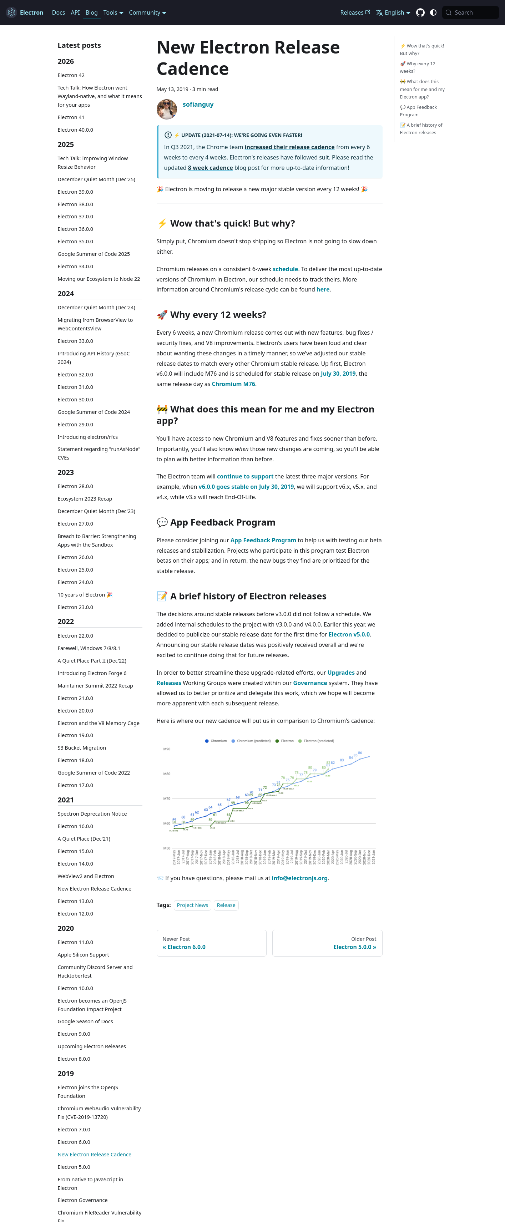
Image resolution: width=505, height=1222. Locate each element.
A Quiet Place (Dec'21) (84, 838)
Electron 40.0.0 (76, 129)
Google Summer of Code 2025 (94, 253)
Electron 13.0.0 (76, 901)
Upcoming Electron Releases (92, 1046)
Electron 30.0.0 (76, 399)
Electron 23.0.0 (76, 607)
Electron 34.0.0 (76, 266)
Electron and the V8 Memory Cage (99, 723)
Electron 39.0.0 (76, 191)
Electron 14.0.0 (76, 863)
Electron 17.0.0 (76, 785)
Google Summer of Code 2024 (94, 412)
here (323, 289)
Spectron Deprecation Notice (92, 813)
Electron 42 (71, 75)
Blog (92, 12)
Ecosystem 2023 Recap (85, 498)
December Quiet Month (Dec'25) (96, 179)
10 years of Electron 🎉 (85, 594)
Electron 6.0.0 (74, 1142)
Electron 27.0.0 (76, 523)
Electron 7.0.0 (74, 1129)
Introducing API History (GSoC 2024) (94, 357)
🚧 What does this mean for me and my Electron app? (422, 89)
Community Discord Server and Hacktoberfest (95, 971)
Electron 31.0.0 (76, 387)
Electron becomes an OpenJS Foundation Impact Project (92, 1005)
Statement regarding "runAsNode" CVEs (99, 453)
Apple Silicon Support (83, 954)
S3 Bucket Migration (82, 747)
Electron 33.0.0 (76, 341)
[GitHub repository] (420, 13)
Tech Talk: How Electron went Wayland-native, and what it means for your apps (100, 96)
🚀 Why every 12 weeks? (417, 67)
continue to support (245, 476)
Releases (355, 12)
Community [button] (145, 12)
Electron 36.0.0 (76, 228)
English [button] (390, 12)
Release (226, 905)
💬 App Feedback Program (418, 111)
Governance (310, 683)
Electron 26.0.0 (76, 557)
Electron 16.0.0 (76, 826)
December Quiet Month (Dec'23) (96, 511)
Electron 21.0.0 (76, 698)
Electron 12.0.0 (76, 913)
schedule (285, 269)
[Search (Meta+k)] (470, 12)
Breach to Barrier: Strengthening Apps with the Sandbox (97, 540)
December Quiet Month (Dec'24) (96, 307)
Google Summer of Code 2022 (94, 772)
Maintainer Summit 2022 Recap (95, 685)
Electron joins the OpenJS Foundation (88, 1091)
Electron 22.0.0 (76, 635)
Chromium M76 (233, 384)
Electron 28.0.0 (76, 486)
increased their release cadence (290, 147)
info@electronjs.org (300, 878)
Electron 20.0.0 (76, 710)
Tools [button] (110, 12)
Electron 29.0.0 (76, 424)
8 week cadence (210, 168)
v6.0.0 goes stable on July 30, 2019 (246, 487)
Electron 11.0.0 (76, 942)
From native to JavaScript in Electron (90, 1183)
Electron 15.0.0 (76, 851)
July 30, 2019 (338, 373)
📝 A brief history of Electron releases (421, 129)
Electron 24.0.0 (76, 582)
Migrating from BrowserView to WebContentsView (95, 324)
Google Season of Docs (85, 1021)
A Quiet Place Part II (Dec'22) (92, 660)
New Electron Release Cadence (95, 888)
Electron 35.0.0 (76, 241)
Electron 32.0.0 (76, 374)
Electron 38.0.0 (76, 204)
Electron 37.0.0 (76, 216)
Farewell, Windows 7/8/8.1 (89, 648)
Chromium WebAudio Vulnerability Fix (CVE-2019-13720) (99, 1112)
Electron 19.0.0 (76, 735)
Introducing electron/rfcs (88, 436)
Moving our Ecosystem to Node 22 (99, 278)
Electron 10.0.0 (76, 988)
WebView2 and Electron (86, 876)
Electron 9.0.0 (74, 1033)
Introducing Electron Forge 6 (92, 673)
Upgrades (341, 672)
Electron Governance (83, 1200)
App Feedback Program (263, 540)
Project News (192, 905)
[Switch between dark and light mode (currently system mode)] (433, 12)
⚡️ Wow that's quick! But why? (422, 49)
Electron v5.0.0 (349, 634)
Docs (58, 12)
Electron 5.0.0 (74, 1166)
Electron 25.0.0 (76, 569)
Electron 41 (71, 117)
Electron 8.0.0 (74, 1058)
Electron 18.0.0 (76, 760)
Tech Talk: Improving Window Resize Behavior (93, 162)
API (75, 12)
